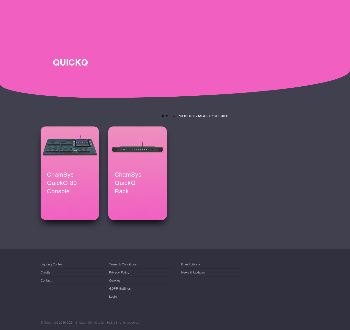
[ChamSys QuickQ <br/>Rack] (137, 145)
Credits (46, 272)
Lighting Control (52, 265)
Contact (46, 280)
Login (113, 296)
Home (165, 116)
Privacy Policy (119, 272)
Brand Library (190, 265)
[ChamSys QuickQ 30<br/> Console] (70, 145)
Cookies (115, 280)
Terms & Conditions (123, 265)
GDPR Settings (120, 288)
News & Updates (193, 272)
